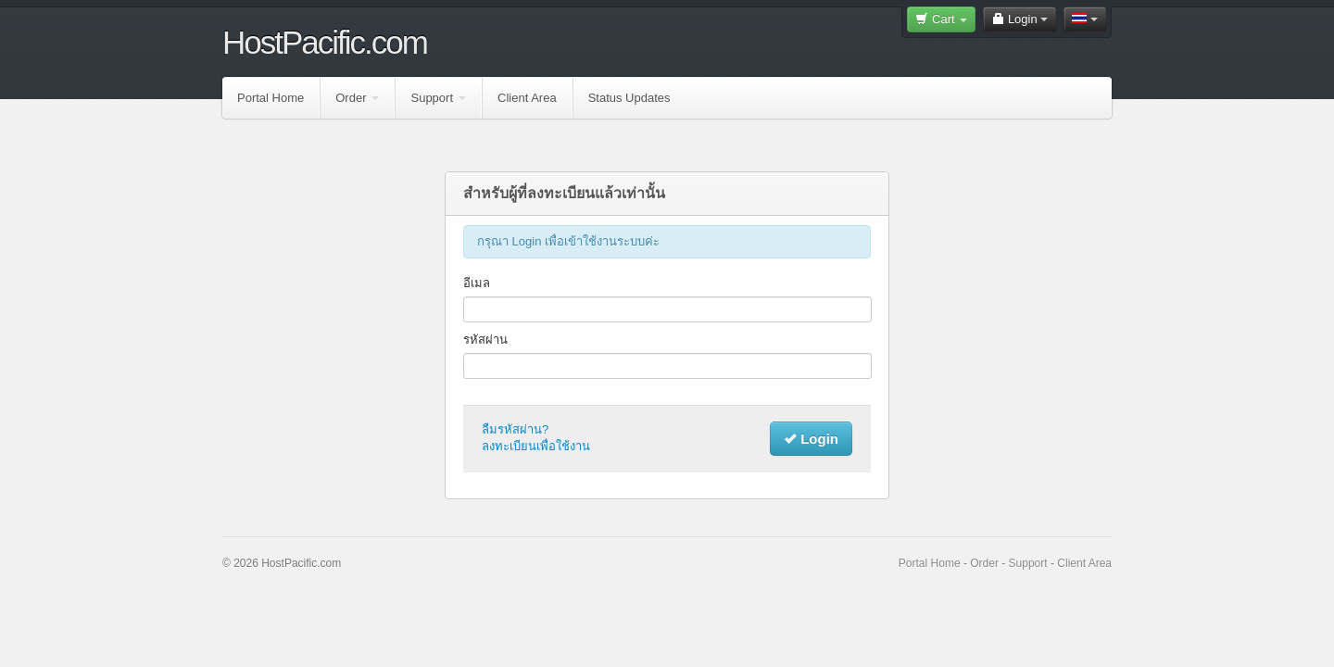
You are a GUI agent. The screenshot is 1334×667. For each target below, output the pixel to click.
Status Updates (629, 98)
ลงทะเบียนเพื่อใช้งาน (536, 446)
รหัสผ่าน (485, 339)
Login (1019, 19)
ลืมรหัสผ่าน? (515, 429)
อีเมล (476, 283)
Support (438, 98)
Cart (941, 19)
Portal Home (270, 98)
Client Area (527, 98)
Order (357, 98)
